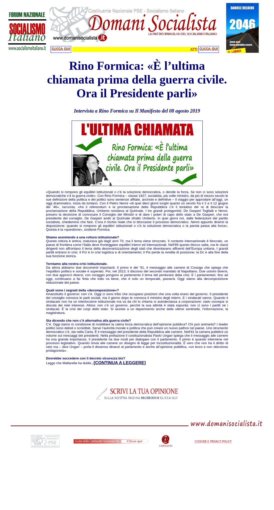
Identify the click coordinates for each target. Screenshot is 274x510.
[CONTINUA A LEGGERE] (120, 362)
